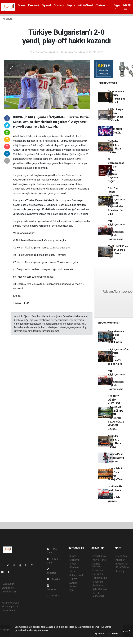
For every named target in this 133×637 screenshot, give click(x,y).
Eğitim (72, 590)
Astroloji (120, 571)
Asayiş (73, 586)
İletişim (53, 595)
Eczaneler (97, 570)
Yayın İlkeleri (8, 587)
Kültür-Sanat (85, 5)
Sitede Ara (121, 556)
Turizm (100, 5)
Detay (99, 633)
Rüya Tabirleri (123, 567)
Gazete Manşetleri (98, 594)
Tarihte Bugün (100, 577)
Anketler (120, 559)
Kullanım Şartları (10, 602)
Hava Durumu (99, 556)
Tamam (113, 633)
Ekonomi (33, 5)
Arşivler (53, 579)
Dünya (21, 5)
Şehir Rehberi (99, 589)
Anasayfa (7, 19)
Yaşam (71, 5)
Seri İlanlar (98, 585)
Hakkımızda (8, 584)
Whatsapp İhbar (10, 606)
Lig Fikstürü (98, 574)
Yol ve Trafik (99, 559)
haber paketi (6, 633)
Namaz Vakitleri (96, 565)
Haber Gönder (9, 610)
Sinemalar (97, 581)
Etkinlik (73, 582)
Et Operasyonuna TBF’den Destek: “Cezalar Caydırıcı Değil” (116, 170)
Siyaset (46, 5)
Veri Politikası (9, 591)
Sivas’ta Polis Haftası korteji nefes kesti (116, 458)
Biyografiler (122, 563)
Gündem (59, 5)
